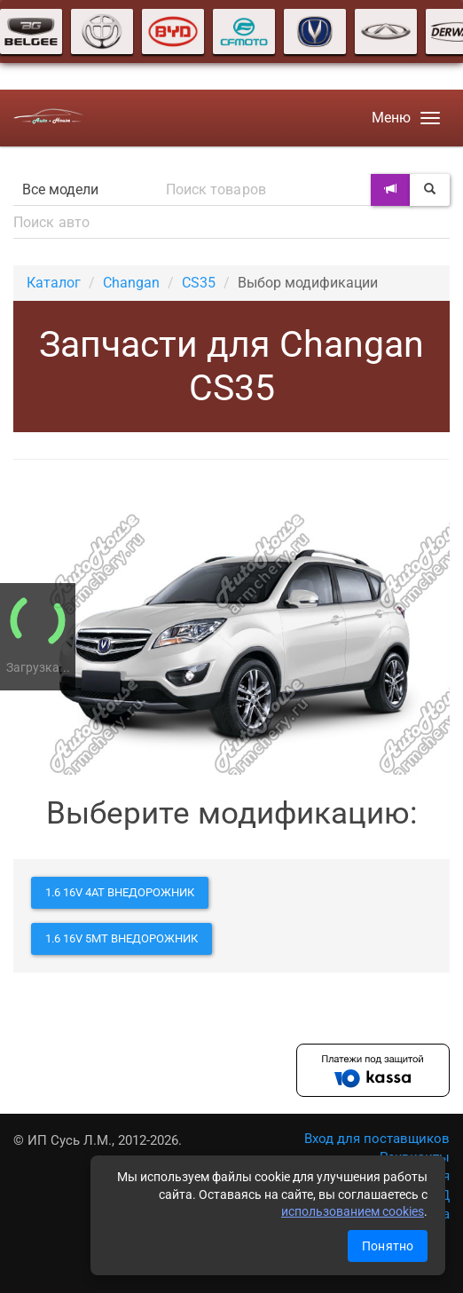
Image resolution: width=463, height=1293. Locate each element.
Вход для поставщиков (377, 1139)
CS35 (199, 282)
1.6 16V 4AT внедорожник (119, 892)
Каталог (54, 282)
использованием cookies (352, 1211)
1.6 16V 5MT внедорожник (121, 938)
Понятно (387, 1246)
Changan (131, 282)
